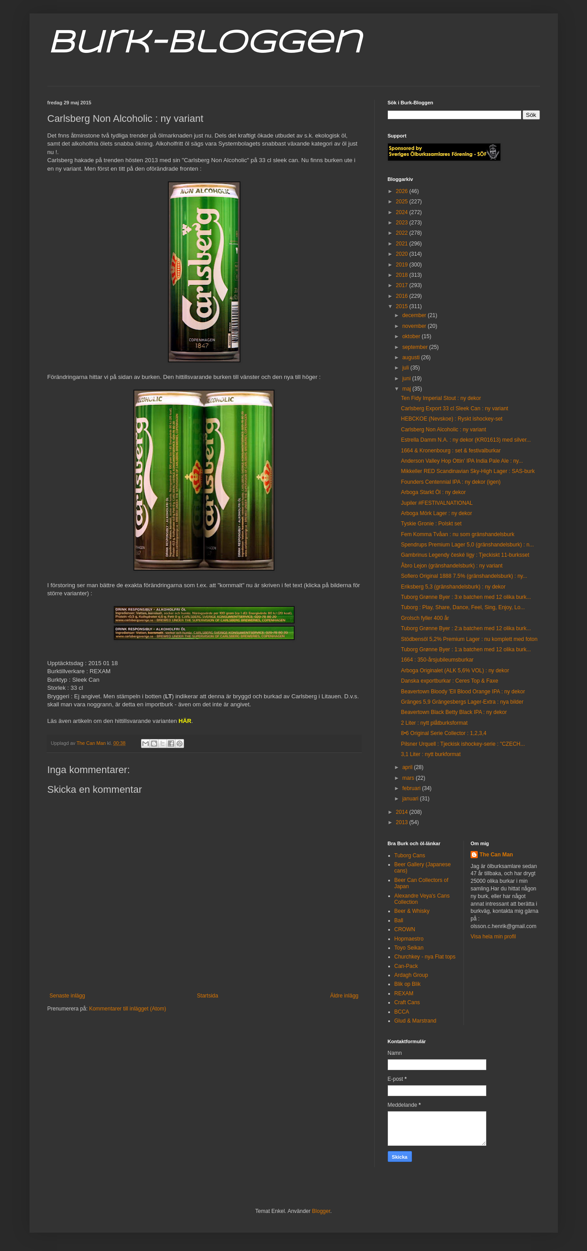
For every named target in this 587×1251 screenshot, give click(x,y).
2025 (402, 201)
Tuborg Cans (409, 855)
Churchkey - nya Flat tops (425, 957)
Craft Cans (407, 1002)
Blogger (321, 1211)
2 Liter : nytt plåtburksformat (434, 723)
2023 (402, 222)
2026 (402, 191)
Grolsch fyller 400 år (425, 618)
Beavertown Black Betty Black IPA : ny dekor (454, 712)
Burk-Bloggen (204, 44)
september (415, 347)
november (415, 326)
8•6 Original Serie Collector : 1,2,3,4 (443, 733)
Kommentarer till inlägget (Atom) (127, 1009)
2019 (402, 265)
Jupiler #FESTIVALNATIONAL (436, 503)
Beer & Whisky (412, 911)
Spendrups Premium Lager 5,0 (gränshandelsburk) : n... (467, 545)
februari (412, 788)
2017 (402, 285)
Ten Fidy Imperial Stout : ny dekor (441, 398)
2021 (402, 244)
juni (407, 378)
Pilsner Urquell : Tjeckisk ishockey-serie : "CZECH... (463, 744)
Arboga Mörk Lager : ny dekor (436, 513)
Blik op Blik (407, 984)
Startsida (207, 996)
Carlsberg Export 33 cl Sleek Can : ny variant (454, 408)
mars (409, 778)
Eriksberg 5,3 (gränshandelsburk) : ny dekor (453, 587)
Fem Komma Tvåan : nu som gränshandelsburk (457, 534)
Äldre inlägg (344, 996)
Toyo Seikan (409, 948)
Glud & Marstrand (415, 1021)
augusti (411, 357)
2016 (402, 296)
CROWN (405, 929)
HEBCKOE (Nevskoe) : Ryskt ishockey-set (451, 419)
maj (407, 389)
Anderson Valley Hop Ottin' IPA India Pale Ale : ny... (462, 461)
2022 (402, 233)
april (408, 767)
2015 (402, 306)
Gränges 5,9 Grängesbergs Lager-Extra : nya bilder (462, 702)
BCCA (401, 1012)
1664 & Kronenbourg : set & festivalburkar (451, 450)
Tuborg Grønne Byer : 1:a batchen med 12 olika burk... (466, 649)
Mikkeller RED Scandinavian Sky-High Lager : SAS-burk (468, 471)
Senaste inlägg (67, 996)
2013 (402, 822)
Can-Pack (406, 966)
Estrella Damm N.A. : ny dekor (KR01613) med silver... (466, 440)
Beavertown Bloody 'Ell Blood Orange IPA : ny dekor (463, 691)
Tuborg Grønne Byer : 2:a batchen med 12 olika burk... (466, 628)
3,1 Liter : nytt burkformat (430, 754)
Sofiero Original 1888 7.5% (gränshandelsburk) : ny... (464, 576)
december (415, 315)
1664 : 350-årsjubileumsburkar (437, 660)
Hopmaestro (409, 939)
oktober (411, 336)
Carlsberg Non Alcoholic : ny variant (443, 429)
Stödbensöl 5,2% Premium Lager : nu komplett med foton (469, 639)
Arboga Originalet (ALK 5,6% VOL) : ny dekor (455, 670)
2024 (402, 212)
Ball (398, 920)
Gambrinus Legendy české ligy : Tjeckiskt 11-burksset (465, 555)
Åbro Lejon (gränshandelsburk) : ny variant (451, 566)
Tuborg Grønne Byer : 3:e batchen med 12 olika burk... (466, 597)
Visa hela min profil (493, 936)
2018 (402, 275)
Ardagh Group (411, 975)
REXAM (404, 993)
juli (406, 368)
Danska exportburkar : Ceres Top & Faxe (449, 681)
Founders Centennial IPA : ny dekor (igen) (451, 482)
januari (411, 798)
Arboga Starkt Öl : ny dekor (433, 492)
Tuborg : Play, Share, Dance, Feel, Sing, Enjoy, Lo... (463, 607)
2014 (402, 812)
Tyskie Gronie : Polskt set (431, 523)
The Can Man (496, 854)
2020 (402, 254)
